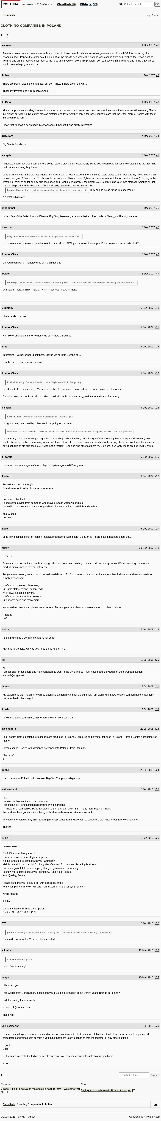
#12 (157, 346)
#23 (157, 728)
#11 (157, 327)
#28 (157, 950)
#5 (157, 155)
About (31, 1116)
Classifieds (9, 15)
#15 (157, 457)
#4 (157, 136)
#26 (157, 838)
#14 (157, 407)
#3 (157, 102)
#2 (157, 75)
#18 (157, 548)
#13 (157, 373)
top (156, 1104)
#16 (157, 476)
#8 (157, 254)
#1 (157, 45)
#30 (157, 1026)
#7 (157, 227)
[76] (66, 4)
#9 (157, 273)
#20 (157, 660)
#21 (157, 686)
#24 (157, 770)
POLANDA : (11, 4)
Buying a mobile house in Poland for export (106, 1090)
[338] (89, 4)
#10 (157, 308)
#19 (157, 629)
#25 (157, 789)
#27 (157, 923)
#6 (157, 208)
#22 (157, 709)
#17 (157, 528)
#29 (157, 977)
